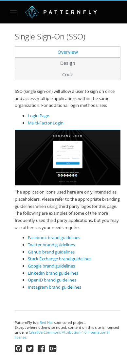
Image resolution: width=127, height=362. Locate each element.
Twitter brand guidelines (51, 245)
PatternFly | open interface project (61, 12)
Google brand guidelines (51, 266)
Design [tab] (67, 63)
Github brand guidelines (51, 252)
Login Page (38, 116)
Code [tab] (67, 74)
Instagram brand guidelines (54, 287)
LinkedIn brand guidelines (53, 273)
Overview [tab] (68, 52)
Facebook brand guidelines (54, 237)
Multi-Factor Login (46, 123)
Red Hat (46, 322)
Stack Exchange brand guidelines (59, 259)
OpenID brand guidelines (52, 280)
